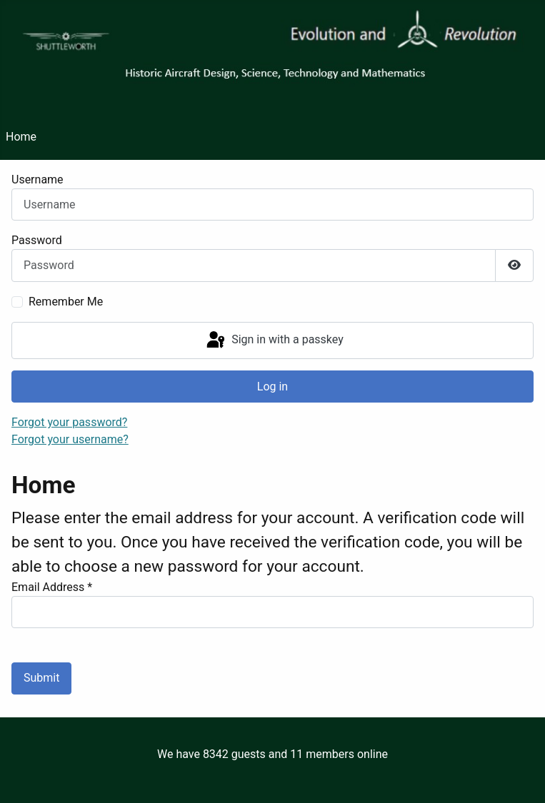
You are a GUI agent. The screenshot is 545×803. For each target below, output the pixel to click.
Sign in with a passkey (274, 340)
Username (37, 179)
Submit (41, 678)
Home (21, 136)
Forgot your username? (70, 439)
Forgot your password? (69, 422)
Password (36, 240)
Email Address (51, 587)
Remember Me (66, 301)
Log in (272, 386)
